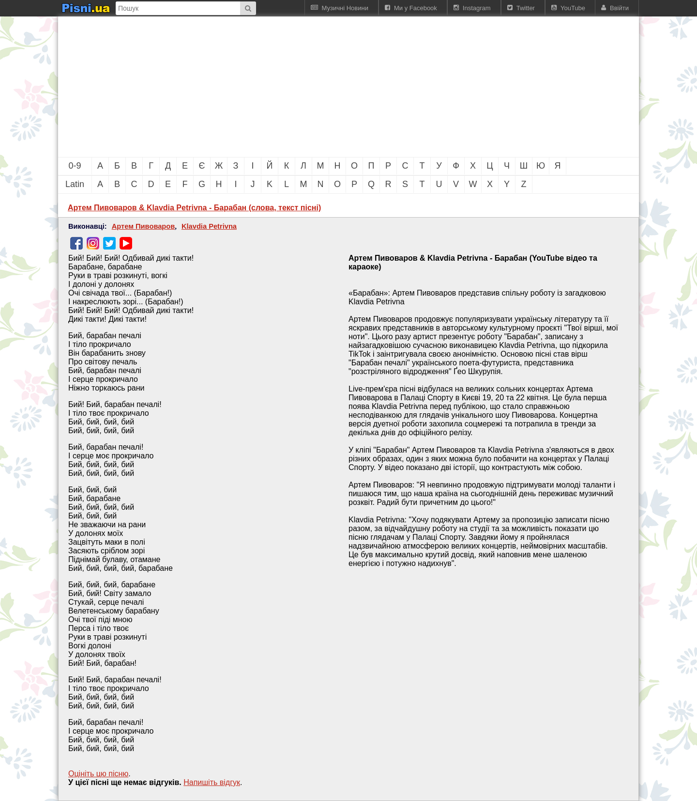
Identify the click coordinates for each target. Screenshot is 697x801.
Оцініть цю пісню (98, 774)
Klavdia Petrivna (209, 226)
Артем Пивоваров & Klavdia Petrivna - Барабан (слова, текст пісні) (194, 208)
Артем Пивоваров (143, 226)
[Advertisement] (295, 87)
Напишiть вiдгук (211, 782)
